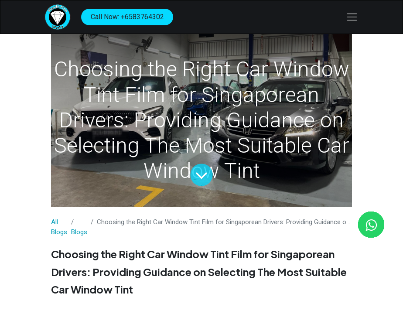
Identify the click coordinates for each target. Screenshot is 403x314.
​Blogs (79, 232)
